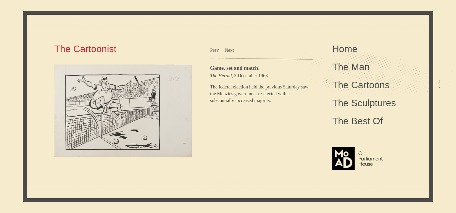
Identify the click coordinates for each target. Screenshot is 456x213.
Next (229, 50)
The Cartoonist (85, 48)
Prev (214, 50)
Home (344, 48)
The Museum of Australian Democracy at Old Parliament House (357, 172)
